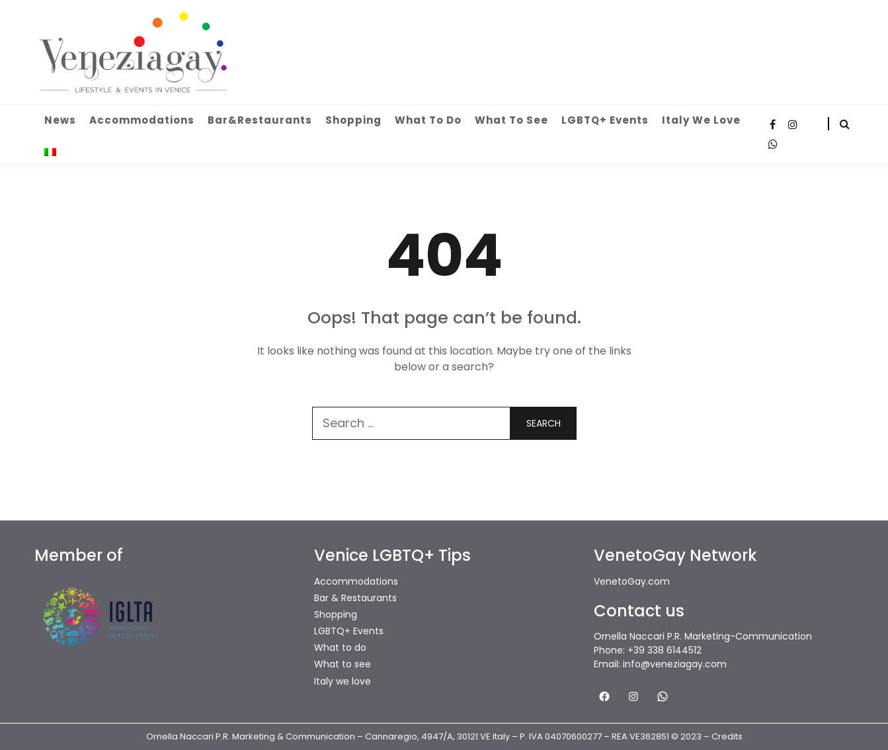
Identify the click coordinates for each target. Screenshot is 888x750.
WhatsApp (773, 144)
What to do (428, 120)
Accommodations (141, 120)
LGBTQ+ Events (605, 120)
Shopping (353, 120)
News (60, 120)
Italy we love (701, 120)
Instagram (793, 124)
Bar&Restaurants (260, 120)
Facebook (773, 124)
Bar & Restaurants (355, 598)
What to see (511, 120)
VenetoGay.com (632, 581)
